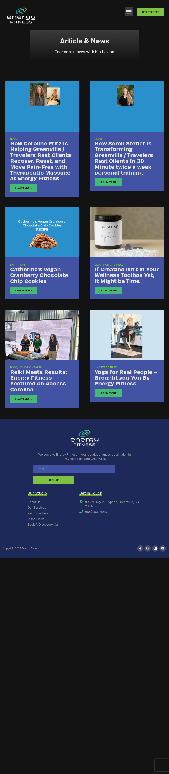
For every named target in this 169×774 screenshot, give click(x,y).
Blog (13, 138)
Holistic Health (114, 264)
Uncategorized (106, 367)
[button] (129, 11)
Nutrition (17, 264)
